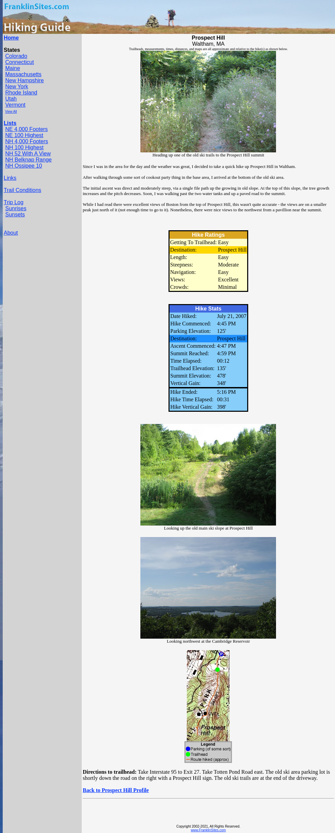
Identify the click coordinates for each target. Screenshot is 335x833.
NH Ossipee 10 (23, 166)
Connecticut (19, 62)
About (11, 233)
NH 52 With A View (28, 153)
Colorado (16, 56)
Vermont (15, 105)
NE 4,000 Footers (26, 129)
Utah (11, 99)
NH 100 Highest (24, 147)
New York (16, 86)
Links (10, 178)
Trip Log (13, 202)
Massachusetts (23, 74)
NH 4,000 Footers (26, 141)
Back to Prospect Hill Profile (116, 790)
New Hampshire (24, 80)
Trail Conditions (22, 190)
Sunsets (15, 214)
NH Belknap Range (28, 160)
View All (11, 111)
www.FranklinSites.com (208, 830)
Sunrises (15, 208)
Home (11, 38)
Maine (12, 68)
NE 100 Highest (24, 135)
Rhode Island (21, 92)
